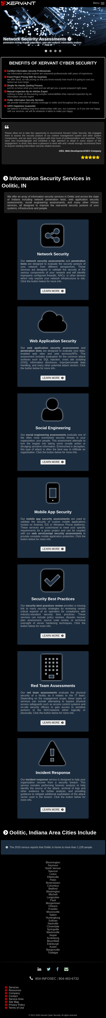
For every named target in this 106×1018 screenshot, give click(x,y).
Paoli (53, 900)
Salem (53, 914)
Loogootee (53, 897)
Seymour (53, 865)
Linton (53, 874)
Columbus (53, 885)
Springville (53, 929)
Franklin (53, 909)
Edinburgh (53, 944)
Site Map (14, 1002)
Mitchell (53, 894)
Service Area (16, 999)
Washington (53, 891)
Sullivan (53, 920)
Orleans (53, 906)
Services (14, 987)
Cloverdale (53, 926)
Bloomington (53, 862)
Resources (15, 990)
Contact (13, 996)
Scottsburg (53, 938)
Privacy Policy (17, 1004)
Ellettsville (53, 877)
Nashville (53, 923)
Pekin (53, 880)
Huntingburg (53, 917)
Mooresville (53, 912)
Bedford (53, 888)
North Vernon (53, 868)
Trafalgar (53, 952)
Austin (53, 946)
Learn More (51, 291)
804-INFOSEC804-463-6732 (57, 978)
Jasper (53, 935)
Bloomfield (53, 941)
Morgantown (53, 903)
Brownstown (53, 882)
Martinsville (53, 932)
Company (14, 993)
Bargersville (53, 949)
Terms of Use (16, 1007)
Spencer (53, 871)
